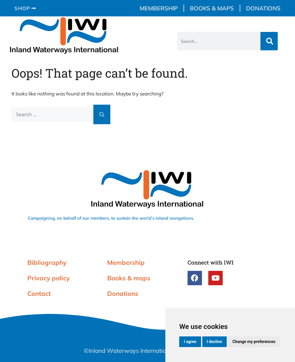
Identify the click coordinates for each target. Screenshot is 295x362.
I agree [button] (190, 341)
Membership (159, 8)
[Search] (269, 41)
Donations (263, 8)
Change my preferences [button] (253, 341)
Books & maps (212, 8)
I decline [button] (214, 341)
